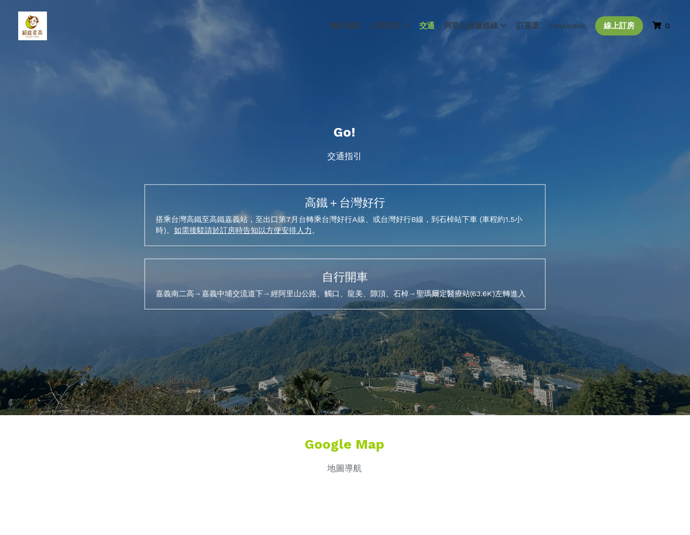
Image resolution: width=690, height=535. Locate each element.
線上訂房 (617, 26)
